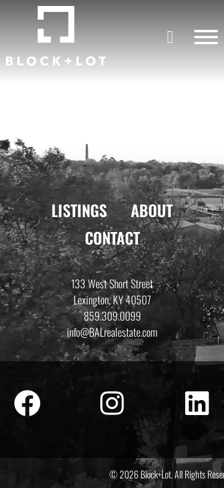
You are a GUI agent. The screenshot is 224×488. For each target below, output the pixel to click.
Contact (112, 237)
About (152, 210)
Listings (79, 210)
